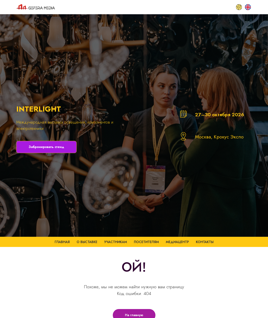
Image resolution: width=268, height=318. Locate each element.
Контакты (205, 242)
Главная (62, 242)
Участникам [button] (115, 242)
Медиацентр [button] (177, 242)
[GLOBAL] (239, 7)
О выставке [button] (87, 242)
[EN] (248, 7)
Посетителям (146, 242)
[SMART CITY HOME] (230, 7)
